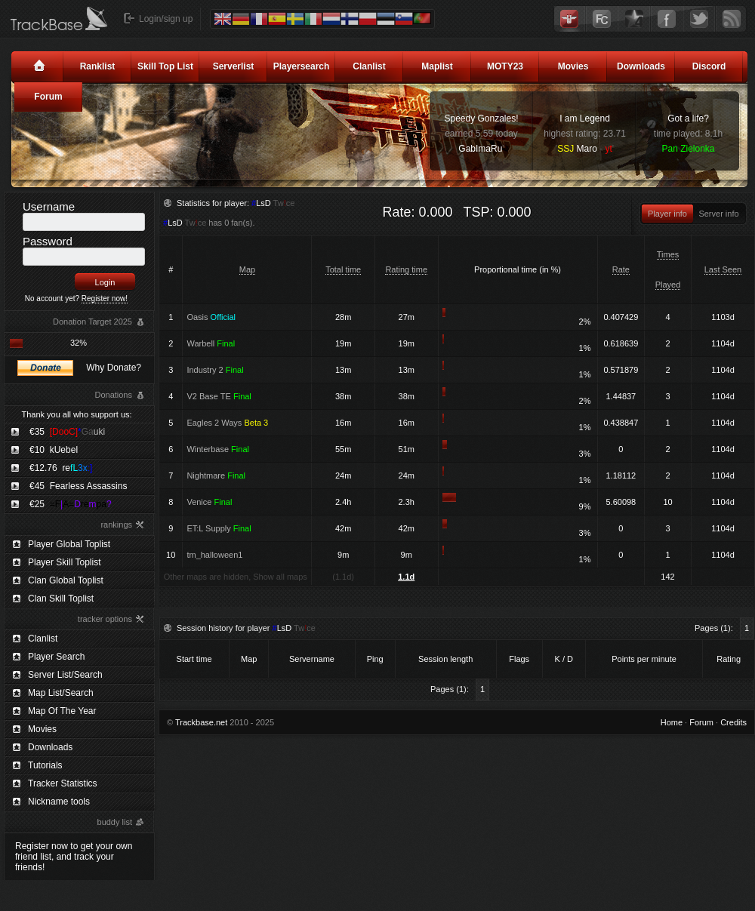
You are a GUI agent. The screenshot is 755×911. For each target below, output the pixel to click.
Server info (718, 213)
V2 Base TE (218, 396)
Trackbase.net (201, 722)
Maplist (436, 66)
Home (672, 722)
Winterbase (217, 449)
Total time (343, 269)
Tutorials (45, 765)
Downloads (641, 66)
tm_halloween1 (214, 554)
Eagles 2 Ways (227, 422)
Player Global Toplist (69, 544)
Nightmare (215, 475)
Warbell (210, 343)
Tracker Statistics (62, 783)
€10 (53, 450)
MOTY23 (505, 66)
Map (247, 269)
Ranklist (98, 66)
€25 (70, 504)
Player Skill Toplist (64, 562)
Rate (621, 269)
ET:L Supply (218, 528)
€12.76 (60, 468)
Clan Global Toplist (65, 580)
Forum (48, 96)
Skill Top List (165, 66)
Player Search (56, 656)
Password (47, 241)
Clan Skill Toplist (61, 598)
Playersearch (301, 66)
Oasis (211, 317)
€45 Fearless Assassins (78, 486)
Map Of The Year (62, 711)
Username (49, 206)
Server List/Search (65, 674)
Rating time (406, 269)
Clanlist (369, 66)
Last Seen (723, 269)
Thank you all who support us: (76, 414)
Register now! (105, 298)
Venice (209, 501)
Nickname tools (59, 801)
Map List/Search (61, 693)
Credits (733, 722)
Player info (667, 213)
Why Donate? (113, 367)
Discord (709, 66)
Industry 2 (214, 369)
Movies (573, 66)
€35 (67, 431)
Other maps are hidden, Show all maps (235, 576)
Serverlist (233, 66)
